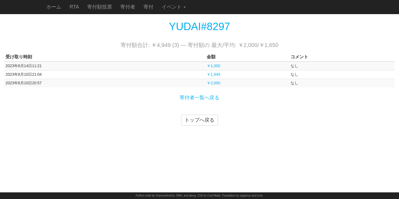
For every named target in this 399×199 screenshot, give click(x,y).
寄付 (148, 7)
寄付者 (127, 7)
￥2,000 (213, 83)
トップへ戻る (199, 120)
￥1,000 (213, 66)
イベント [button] (174, 7)
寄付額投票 (99, 7)
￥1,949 (213, 74)
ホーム (53, 7)
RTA (74, 7)
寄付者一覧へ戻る (199, 97)
